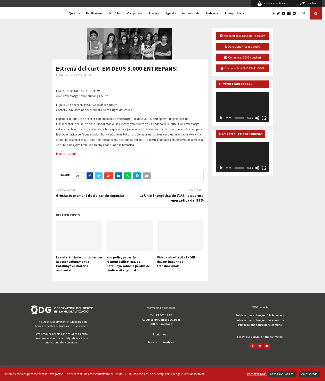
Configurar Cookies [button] (281, 373)
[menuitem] (302, 13)
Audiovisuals (190, 13)
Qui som (74, 13)
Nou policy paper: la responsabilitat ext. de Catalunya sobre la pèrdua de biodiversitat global (128, 263)
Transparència (234, 13)
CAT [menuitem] (303, 13)
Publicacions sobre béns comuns (260, 324)
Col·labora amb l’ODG (276, 3)
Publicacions (94, 13)
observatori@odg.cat (161, 342)
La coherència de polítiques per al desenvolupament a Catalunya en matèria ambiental (79, 263)
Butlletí (312, 3)
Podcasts (211, 13)
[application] (242, 107)
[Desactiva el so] (257, 118)
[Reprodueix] (221, 118)
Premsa (154, 13)
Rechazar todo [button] (257, 374)
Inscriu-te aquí (66, 153)
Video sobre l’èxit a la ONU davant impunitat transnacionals (176, 261)
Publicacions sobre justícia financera (260, 315)
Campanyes (135, 13)
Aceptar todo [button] (309, 373)
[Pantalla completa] (264, 118)
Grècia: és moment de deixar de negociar (90, 195)
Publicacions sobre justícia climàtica (260, 320)
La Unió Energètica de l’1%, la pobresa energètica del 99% (171, 198)
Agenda (170, 13)
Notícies (115, 13)
